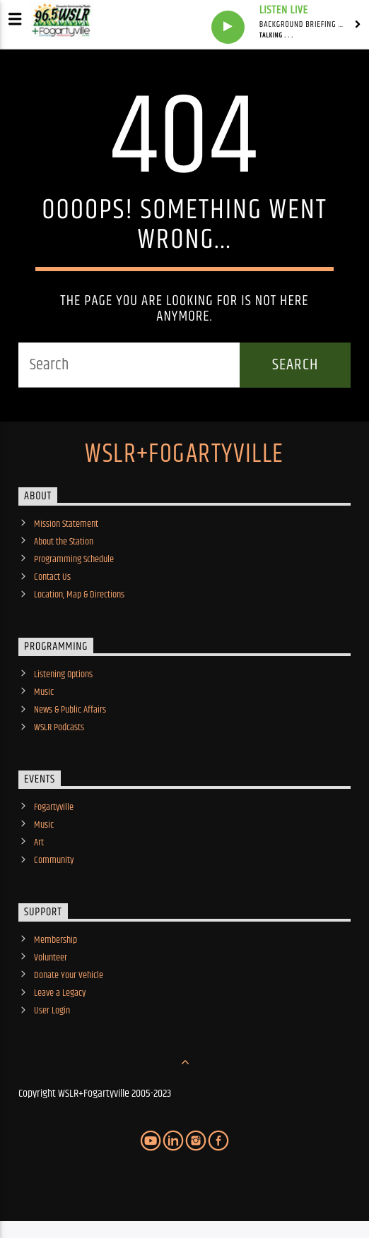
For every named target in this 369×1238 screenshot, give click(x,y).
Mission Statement (66, 524)
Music (44, 692)
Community (54, 860)
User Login (52, 1010)
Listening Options (63, 674)
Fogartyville (54, 807)
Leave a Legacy (60, 993)
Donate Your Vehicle (68, 975)
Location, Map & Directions (79, 594)
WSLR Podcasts (59, 727)
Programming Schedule (74, 559)
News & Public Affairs (70, 710)
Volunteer (50, 957)
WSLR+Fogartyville (184, 454)
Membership (55, 940)
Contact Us (52, 577)
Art (39, 842)
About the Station (63, 541)
